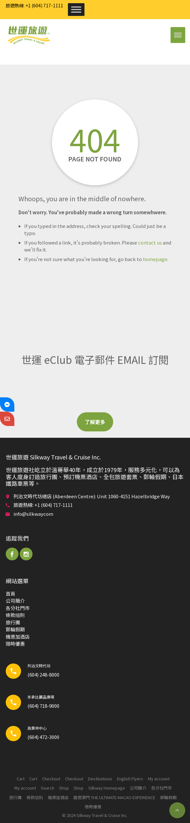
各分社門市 (18, 608)
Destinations (100, 779)
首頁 (10, 593)
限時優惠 (15, 643)
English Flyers (130, 779)
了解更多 (95, 422)
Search (47, 788)
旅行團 (13, 622)
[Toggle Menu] (76, 9)
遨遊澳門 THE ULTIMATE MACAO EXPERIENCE (114, 797)
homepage (155, 259)
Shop (64, 788)
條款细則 (15, 615)
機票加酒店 (18, 636)
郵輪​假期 (15, 629)
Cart (21, 779)
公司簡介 (15, 600)
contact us (150, 242)
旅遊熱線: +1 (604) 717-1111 (34, 5)
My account (159, 779)
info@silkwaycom (33, 513)
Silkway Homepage (106, 788)
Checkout (51, 779)
